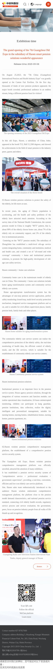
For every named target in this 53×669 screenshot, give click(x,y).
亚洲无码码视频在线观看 (12, 667)
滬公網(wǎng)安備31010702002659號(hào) (20, 654)
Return (39, 566)
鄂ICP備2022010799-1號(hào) (14, 650)
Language (38, 4)
